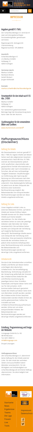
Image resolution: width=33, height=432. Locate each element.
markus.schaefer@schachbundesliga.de (16, 88)
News (6, 405)
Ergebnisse (9, 409)
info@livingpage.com (9, 340)
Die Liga (8, 415)
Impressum (26, 410)
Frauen (7, 419)
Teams (7, 412)
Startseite (8, 402)
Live (6, 422)
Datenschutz (27, 413)
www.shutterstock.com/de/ (12, 128)
